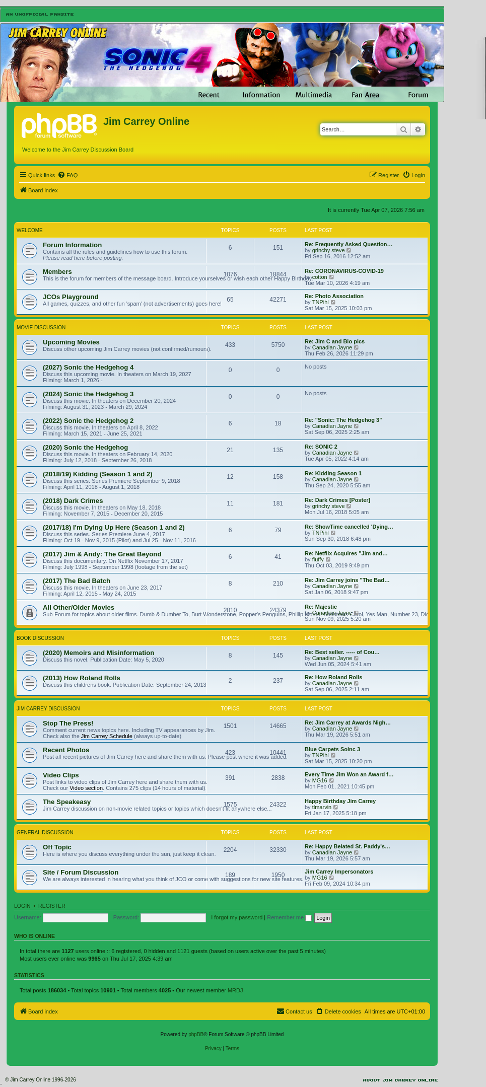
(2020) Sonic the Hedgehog (85, 447)
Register (51, 906)
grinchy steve (328, 250)
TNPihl (320, 302)
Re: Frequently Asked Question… (348, 244)
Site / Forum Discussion (80, 872)
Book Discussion (40, 638)
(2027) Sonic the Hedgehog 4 (88, 367)
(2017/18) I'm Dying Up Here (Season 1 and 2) (114, 527)
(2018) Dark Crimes (73, 500)
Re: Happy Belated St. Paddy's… (347, 846)
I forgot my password (236, 917)
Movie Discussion (41, 327)
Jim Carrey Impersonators (339, 871)
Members (57, 271)
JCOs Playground (71, 297)
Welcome (30, 230)
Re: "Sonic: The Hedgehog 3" (343, 420)
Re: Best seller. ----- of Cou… (342, 652)
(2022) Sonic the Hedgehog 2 (88, 420)
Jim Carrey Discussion (48, 708)
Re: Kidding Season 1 (333, 473)
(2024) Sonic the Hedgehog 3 (88, 394)
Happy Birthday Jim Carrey (340, 801)
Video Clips (61, 775)
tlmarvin (322, 807)
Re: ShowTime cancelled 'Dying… (349, 527)
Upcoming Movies (71, 342)
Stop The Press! (68, 723)
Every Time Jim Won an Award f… (349, 774)
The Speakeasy (67, 802)
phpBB (195, 1034)
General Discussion (45, 832)
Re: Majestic (321, 607)
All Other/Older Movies (78, 607)
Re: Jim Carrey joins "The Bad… (347, 580)
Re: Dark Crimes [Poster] (337, 500)
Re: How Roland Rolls (333, 677)
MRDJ (235, 990)
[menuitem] (67, 175)
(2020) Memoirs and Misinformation (98, 653)
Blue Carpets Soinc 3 (332, 749)
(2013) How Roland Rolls (81, 678)
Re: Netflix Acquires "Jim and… (346, 553)
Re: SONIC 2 (321, 447)
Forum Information (72, 245)
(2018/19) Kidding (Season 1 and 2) (98, 474)
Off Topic (57, 847)
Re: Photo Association (334, 296)
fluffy (318, 559)
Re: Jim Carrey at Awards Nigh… (348, 722)
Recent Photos (66, 750)
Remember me (289, 917)
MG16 (319, 780)
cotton (319, 277)
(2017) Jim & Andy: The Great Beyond (102, 554)
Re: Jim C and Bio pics (335, 341)
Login (22, 906)
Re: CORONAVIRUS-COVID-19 (344, 271)
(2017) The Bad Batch (76, 581)
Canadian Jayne (332, 347)
